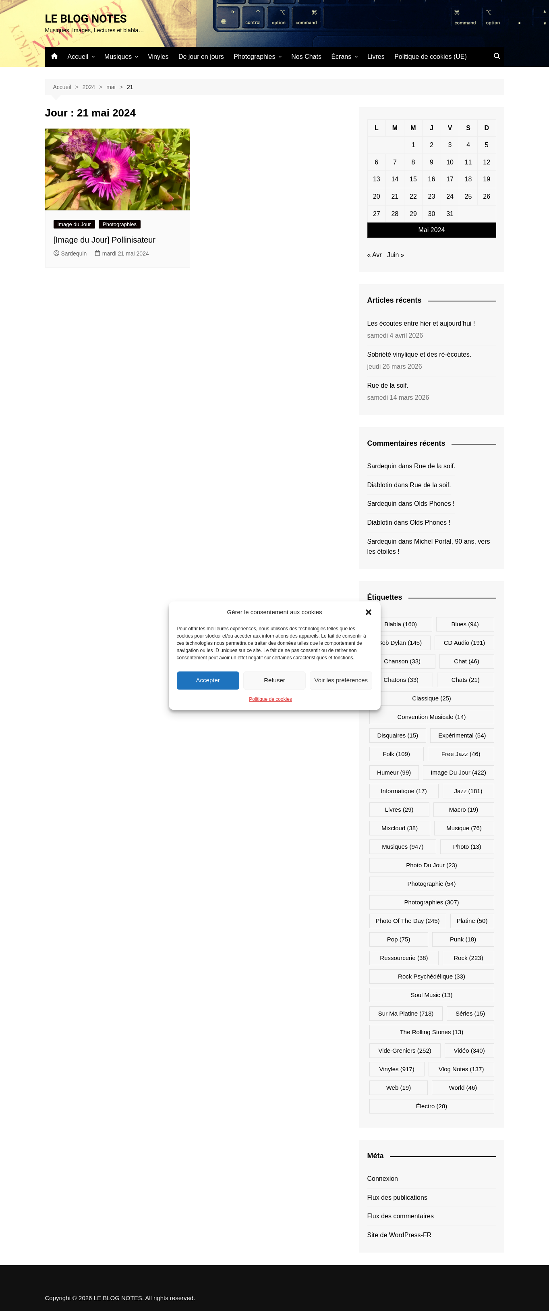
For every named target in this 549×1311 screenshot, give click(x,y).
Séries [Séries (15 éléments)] (470, 1013)
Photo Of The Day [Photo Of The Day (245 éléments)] (408, 920)
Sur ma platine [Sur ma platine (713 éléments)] (406, 1013)
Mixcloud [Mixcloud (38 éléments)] (399, 828)
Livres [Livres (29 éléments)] (399, 809)
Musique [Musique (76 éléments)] (464, 828)
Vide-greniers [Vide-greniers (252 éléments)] (404, 1050)
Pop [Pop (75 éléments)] (398, 939)
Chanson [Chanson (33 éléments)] (402, 661)
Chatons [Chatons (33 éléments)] (400, 679)
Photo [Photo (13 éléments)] (467, 846)
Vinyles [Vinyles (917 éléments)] (396, 1069)
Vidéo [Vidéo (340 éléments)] (469, 1050)
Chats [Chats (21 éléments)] (466, 679)
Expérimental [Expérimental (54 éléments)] (462, 735)
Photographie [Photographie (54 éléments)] (431, 883)
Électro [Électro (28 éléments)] (431, 1106)
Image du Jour (74, 224)
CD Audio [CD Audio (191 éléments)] (464, 642)
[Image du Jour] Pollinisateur (104, 239)
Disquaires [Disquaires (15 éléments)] (397, 735)
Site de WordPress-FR (399, 1235)
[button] (369, 612)
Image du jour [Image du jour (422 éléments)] (458, 772)
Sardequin (70, 253)
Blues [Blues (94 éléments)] (465, 624)
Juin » (395, 254)
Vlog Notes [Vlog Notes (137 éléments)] (461, 1069)
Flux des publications (397, 1197)
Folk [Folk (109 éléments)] (396, 753)
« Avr (374, 254)
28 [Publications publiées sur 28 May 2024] (394, 213)
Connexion (382, 1178)
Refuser (274, 680)
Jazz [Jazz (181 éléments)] (468, 790)
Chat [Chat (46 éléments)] (466, 661)
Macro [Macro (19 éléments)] (464, 809)
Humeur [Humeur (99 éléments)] (394, 772)
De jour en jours (201, 56)
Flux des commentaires (400, 1216)
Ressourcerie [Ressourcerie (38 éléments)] (404, 957)
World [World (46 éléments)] (463, 1087)
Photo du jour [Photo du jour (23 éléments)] (431, 865)
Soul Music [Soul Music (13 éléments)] (431, 994)
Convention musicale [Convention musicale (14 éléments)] (431, 716)
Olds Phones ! (434, 503)
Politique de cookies (270, 699)
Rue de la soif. (387, 385)
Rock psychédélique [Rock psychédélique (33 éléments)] (431, 976)
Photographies (254, 56)
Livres (376, 56)
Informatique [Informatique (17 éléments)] (404, 790)
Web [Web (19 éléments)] (398, 1087)
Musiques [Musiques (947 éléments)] (402, 846)
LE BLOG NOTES (86, 18)
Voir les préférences (341, 680)
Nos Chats (306, 56)
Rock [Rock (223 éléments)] (468, 957)
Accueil (78, 56)
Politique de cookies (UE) (430, 56)
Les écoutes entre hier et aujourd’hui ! (421, 323)
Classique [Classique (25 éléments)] (431, 698)
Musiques (118, 56)
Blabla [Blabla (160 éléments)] (400, 624)
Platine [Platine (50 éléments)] (472, 920)
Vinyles (158, 56)
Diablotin (379, 485)
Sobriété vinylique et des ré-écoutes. (419, 354)
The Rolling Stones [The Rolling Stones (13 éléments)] (432, 1031)
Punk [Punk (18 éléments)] (463, 939)
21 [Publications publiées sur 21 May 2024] (394, 196)
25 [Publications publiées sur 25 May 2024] (468, 196)
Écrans (341, 56)
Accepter (208, 680)
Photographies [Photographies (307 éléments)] (431, 902)
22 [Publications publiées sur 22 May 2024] (413, 196)
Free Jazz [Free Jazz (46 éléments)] (461, 753)
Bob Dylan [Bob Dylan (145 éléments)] (400, 642)
